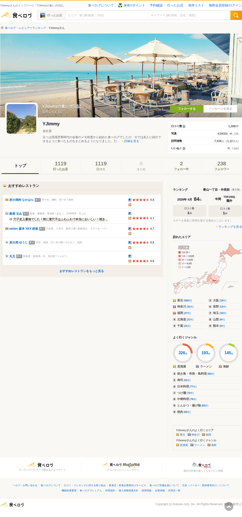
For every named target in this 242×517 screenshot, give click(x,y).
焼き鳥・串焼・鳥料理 (195, 373)
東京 (184, 300)
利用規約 (110, 490)
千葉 (184, 326)
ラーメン (199, 444)
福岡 (184, 313)
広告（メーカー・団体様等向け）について (205, 485)
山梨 (219, 319)
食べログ (16, 15)
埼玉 (219, 313)
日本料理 (187, 386)
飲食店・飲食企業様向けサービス (127, 485)
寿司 (184, 380)
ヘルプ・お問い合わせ (25, 485)
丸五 (12, 256)
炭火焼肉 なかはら (21, 200)
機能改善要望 (69, 490)
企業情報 (160, 490)
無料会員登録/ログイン (225, 5)
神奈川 (185, 306)
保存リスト (196, 5)
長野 (219, 306)
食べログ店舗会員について (164, 485)
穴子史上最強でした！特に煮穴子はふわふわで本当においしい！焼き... (60, 219)
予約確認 (156, 5)
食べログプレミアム (91, 490)
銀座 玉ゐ (15, 213)
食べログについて (101, 5)
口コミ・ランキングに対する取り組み (85, 485)
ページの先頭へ (228, 506)
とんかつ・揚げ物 (192, 405)
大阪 (219, 300)
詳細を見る (131, 141)
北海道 (185, 319)
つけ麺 (185, 393)
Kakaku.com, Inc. (184, 504)
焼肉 (184, 412)
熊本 (219, 326)
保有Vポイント (131, 5)
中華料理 (187, 399)
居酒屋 (184, 444)
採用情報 (146, 490)
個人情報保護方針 (128, 490)
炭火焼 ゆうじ (18, 242)
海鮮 (214, 444)
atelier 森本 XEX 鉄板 (23, 228)
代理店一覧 (174, 490)
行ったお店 (175, 5)
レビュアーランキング (32, 27)
